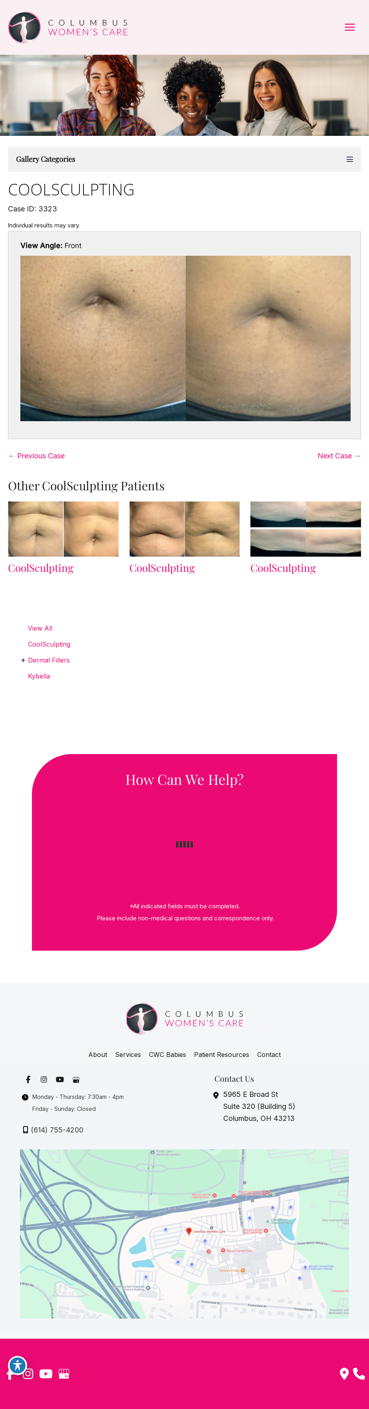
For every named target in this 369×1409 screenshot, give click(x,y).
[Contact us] (344, 1374)
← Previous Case (36, 456)
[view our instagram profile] (43, 1080)
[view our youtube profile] (59, 1080)
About (97, 1055)
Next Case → (339, 456)
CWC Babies (167, 1055)
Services (128, 1055)
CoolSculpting (71, 189)
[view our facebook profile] (27, 1080)
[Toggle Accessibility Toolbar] (17, 1365)
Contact (269, 1055)
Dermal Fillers (49, 660)
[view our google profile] (75, 1080)
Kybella (39, 676)
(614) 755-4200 (57, 1130)
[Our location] (359, 1374)
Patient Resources (221, 1055)
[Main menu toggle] (349, 27)
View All (40, 628)
